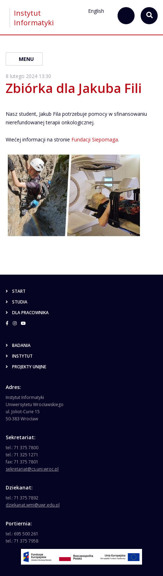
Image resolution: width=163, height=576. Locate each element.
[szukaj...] (126, 15)
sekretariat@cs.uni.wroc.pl (32, 469)
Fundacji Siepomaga (94, 139)
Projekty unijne (26, 367)
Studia (16, 302)
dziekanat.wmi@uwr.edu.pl (33, 505)
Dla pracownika (27, 313)
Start (16, 291)
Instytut (19, 356)
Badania (18, 345)
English (96, 10)
